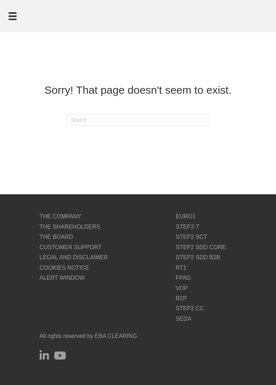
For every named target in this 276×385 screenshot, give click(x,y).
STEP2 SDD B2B (198, 257)
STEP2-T (187, 227)
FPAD (183, 278)
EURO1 (186, 216)
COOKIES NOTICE (64, 268)
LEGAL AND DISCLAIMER (74, 257)
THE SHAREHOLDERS (70, 227)
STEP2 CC (190, 308)
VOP (182, 288)
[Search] (138, 120)
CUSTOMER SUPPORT (71, 247)
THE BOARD (56, 237)
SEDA (184, 319)
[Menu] (13, 16)
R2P (181, 298)
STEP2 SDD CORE (201, 247)
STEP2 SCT (191, 237)
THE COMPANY (60, 216)
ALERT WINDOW (62, 278)
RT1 (181, 268)
